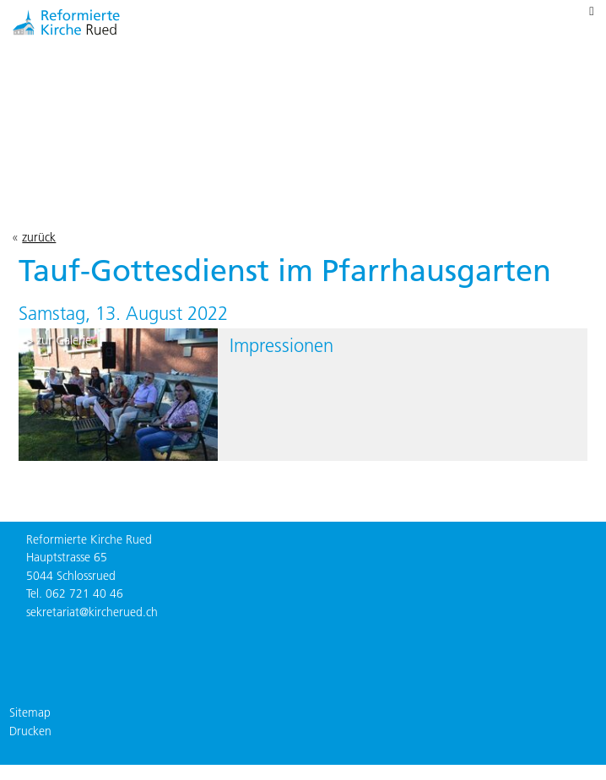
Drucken (30, 731)
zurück (39, 237)
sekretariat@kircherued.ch (92, 612)
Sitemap (30, 712)
